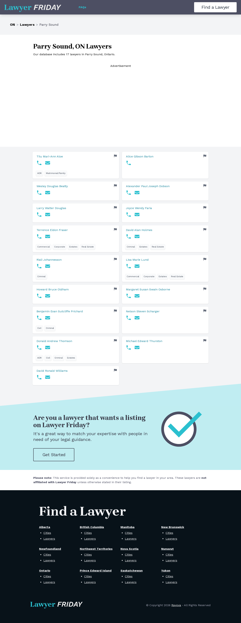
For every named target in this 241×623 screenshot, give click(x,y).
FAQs (82, 7)
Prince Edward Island (96, 570)
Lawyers (27, 24)
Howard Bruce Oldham (53, 289)
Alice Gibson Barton (139, 156)
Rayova (176, 605)
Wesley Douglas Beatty (52, 186)
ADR (39, 173)
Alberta (44, 527)
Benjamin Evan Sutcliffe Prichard (60, 311)
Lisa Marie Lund (137, 259)
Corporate (59, 246)
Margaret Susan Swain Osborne (148, 289)
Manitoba (127, 527)
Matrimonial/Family (55, 173)
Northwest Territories (96, 549)
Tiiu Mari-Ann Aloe (50, 156)
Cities (47, 533)
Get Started (53, 454)
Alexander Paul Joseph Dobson (148, 186)
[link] (76, 165)
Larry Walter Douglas (51, 208)
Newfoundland (50, 549)
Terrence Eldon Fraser (52, 230)
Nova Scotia (129, 549)
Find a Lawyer (215, 7)
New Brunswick (172, 527)
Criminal (131, 246)
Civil (39, 328)
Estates (73, 246)
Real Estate (88, 246)
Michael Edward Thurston (144, 341)
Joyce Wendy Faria (139, 208)
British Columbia (92, 527)
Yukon (165, 570)
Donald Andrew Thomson (54, 341)
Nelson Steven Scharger (143, 311)
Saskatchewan (131, 570)
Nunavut (167, 549)
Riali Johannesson (49, 259)
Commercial (43, 246)
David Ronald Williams (52, 370)
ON (12, 24)
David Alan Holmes (139, 230)
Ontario (44, 570)
